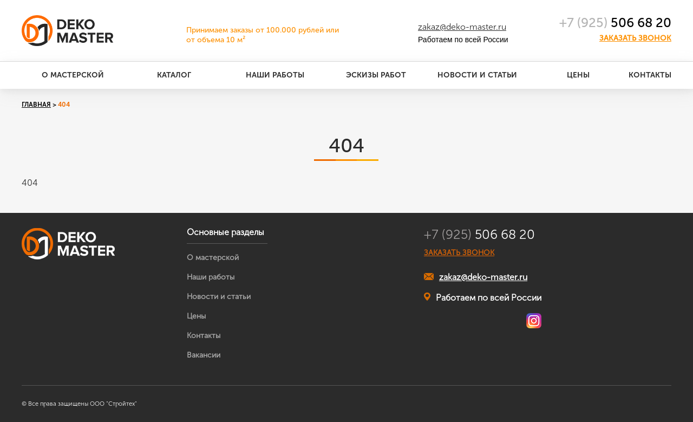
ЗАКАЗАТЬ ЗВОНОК (459, 253)
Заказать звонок (635, 38)
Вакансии (203, 355)
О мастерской (73, 75)
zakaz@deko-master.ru (462, 27)
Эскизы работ (376, 75)
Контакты (650, 75)
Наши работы (275, 75)
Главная (36, 104)
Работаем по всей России (482, 297)
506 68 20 (615, 22)
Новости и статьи (477, 75)
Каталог (174, 75)
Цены (578, 75)
